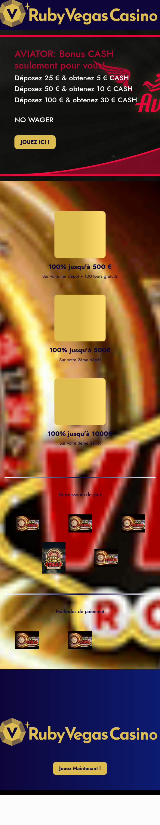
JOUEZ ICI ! (34, 142)
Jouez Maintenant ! (80, 768)
